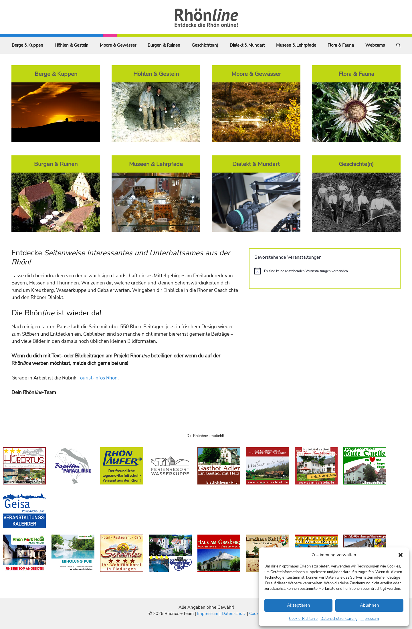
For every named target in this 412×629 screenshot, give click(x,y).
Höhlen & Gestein (71, 45)
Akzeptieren (298, 605)
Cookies (256, 613)
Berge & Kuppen (27, 45)
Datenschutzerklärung (339, 618)
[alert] (324, 271)
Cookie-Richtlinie (303, 618)
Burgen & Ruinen (164, 45)
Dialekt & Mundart (247, 45)
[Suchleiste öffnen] (398, 45)
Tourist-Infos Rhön (98, 378)
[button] (400, 555)
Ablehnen (369, 605)
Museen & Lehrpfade (296, 45)
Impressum (369, 618)
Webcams (375, 45)
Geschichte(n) (205, 45)
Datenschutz (234, 613)
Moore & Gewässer (118, 45)
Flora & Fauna (341, 45)
